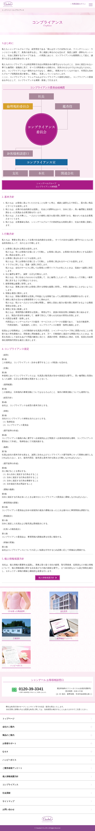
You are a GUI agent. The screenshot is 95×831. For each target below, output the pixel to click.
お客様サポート (9, 743)
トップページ (6, 10)
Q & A (5, 752)
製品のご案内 (8, 735)
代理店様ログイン (79, 4)
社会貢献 (6, 793)
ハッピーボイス (9, 760)
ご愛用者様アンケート (12, 768)
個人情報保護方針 (10, 776)
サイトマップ (8, 801)
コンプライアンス (10, 785)
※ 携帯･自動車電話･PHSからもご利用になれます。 (33, 690)
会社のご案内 (8, 727)
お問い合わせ (8, 809)
